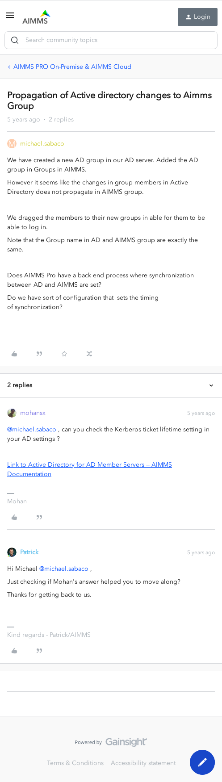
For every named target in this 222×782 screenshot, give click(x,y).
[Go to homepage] (36, 17)
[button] (9, 18)
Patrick (29, 552)
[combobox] (111, 40)
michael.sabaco (42, 143)
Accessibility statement (143, 763)
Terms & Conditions (75, 763)
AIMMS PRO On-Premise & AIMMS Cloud (72, 67)
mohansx (33, 413)
